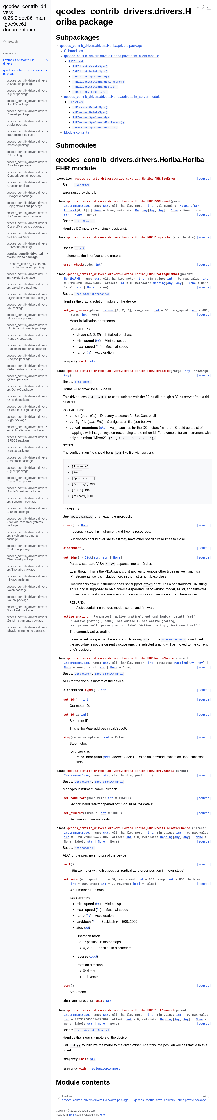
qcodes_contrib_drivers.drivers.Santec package (27, 449)
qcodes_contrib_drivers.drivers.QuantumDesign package (27, 408)
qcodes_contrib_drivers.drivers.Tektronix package (27, 547)
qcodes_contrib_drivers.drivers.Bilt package (27, 153)
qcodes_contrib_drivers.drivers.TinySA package (27, 578)
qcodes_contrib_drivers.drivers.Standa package (27, 510)
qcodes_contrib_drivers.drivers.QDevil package (27, 377)
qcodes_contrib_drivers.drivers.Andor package (27, 123)
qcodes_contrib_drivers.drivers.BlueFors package (27, 163)
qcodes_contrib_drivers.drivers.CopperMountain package (27, 173)
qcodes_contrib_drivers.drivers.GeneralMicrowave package (27, 224)
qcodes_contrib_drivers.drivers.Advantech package (27, 82)
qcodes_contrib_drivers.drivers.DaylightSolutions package (27, 204)
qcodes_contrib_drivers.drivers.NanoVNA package (27, 336)
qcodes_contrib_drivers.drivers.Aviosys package (27, 143)
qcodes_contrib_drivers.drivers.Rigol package (27, 418)
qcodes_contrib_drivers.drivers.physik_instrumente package (27, 629)
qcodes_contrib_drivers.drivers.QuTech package (27, 398)
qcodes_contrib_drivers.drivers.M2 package (27, 306)
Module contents (76, 132)
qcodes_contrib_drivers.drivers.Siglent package (27, 469)
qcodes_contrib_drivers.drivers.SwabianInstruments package (25, 535)
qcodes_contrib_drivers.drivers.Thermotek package (27, 557)
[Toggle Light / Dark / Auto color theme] (203, 7)
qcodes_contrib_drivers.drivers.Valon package (27, 588)
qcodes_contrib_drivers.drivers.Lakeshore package (25, 286)
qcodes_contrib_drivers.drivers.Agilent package (27, 92)
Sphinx (72, 1114)
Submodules (73, 51)
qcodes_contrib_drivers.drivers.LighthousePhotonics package (27, 296)
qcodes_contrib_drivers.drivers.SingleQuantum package (27, 489)
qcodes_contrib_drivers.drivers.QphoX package (25, 387)
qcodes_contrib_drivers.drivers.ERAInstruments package (27, 214)
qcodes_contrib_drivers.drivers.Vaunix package (27, 598)
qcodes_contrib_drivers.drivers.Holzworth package (27, 245)
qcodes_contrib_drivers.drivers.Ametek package (27, 112)
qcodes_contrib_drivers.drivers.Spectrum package (25, 500)
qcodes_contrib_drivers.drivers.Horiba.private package (28, 265)
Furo (102, 1114)
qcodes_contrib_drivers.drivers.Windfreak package (27, 608)
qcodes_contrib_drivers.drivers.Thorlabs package (25, 567)
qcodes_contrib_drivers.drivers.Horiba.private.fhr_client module (111, 56)
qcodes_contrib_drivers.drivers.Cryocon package (27, 184)
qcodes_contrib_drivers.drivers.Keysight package (25, 275)
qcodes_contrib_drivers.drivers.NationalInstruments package (27, 347)
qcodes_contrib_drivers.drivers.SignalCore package (27, 479)
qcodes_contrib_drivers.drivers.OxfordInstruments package (27, 367)
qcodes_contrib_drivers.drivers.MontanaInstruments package (27, 326)
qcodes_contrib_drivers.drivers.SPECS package (27, 438)
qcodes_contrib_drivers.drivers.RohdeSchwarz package (25, 428)
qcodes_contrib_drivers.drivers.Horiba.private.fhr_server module (112, 96)
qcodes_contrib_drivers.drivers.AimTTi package (27, 102)
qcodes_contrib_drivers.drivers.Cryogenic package (27, 194)
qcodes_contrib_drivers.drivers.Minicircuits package (27, 316)
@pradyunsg (89, 1114)
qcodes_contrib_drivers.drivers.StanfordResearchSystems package (27, 522)
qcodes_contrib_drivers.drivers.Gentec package (27, 235)
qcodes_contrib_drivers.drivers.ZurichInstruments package (27, 618)
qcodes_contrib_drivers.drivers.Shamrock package (27, 459)
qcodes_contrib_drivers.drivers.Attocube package (25, 133)
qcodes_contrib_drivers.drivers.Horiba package (25, 255)
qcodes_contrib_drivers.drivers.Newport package (27, 357)
